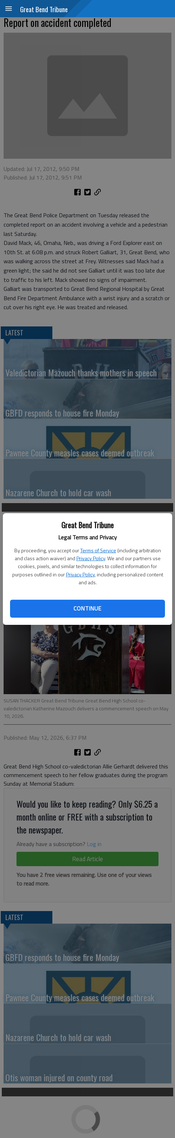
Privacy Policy (90, 558)
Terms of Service (98, 550)
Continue (87, 608)
